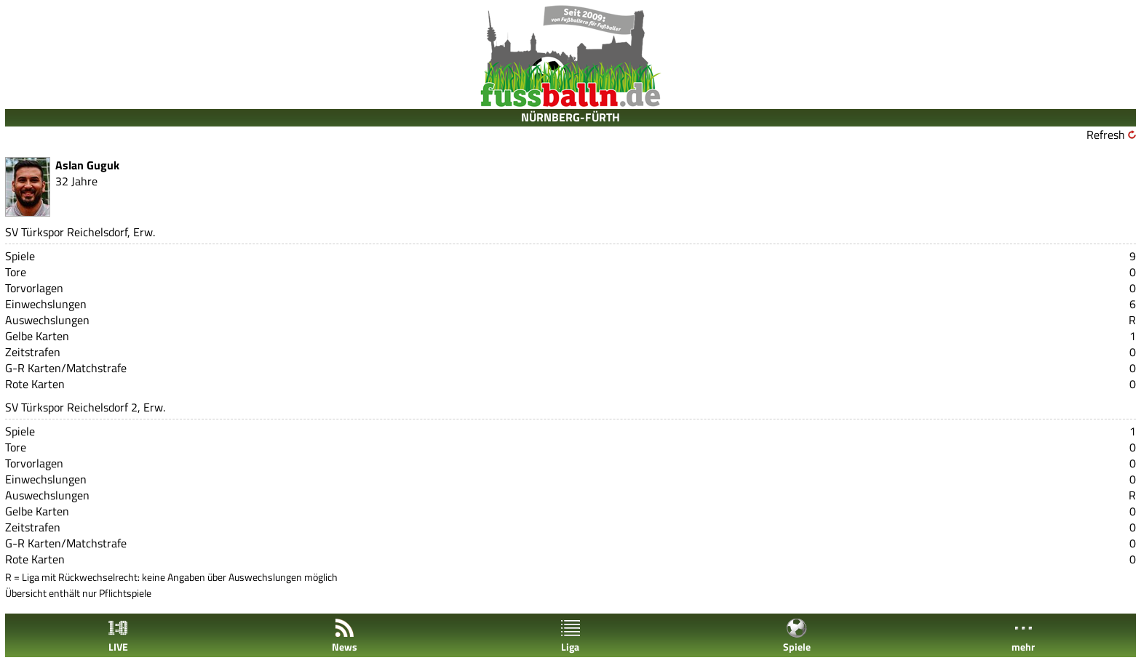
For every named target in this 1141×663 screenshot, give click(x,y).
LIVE (118, 635)
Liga (570, 635)
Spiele (797, 635)
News (344, 635)
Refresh (1105, 134)
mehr (1023, 635)
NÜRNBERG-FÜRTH (570, 117)
